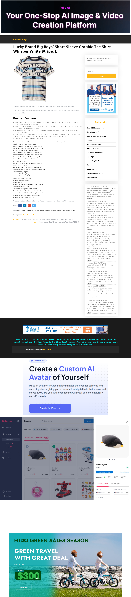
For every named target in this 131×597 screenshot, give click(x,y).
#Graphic (30, 211)
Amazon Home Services (21, 180)
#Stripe (59, 211)
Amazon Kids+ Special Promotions (25, 189)
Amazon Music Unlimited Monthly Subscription (29, 193)
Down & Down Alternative (96, 136)
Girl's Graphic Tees (94, 144)
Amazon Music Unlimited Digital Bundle (26, 195)
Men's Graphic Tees (94, 161)
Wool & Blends (92, 177)
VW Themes (47, 349)
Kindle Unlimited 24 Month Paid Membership (28, 148)
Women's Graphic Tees (95, 173)
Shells (89, 165)
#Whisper (66, 211)
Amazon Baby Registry (21, 172)
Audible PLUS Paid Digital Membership (26, 150)
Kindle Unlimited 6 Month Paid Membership (27, 167)
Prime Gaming (18, 182)
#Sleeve (53, 211)
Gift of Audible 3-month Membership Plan (27, 153)
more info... (90, 199)
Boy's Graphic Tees (30, 215)
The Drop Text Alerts (20, 165)
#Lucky (36, 211)
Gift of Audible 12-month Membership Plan (27, 146)
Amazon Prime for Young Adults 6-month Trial (29, 170)
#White (73, 211)
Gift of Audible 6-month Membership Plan (27, 155)
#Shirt (42, 211)
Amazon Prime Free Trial (21, 176)
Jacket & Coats (93, 148)
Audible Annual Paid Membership (24, 144)
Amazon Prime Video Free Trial (23, 197)
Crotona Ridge (20, 39)
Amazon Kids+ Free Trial (21, 187)
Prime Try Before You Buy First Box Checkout (28, 191)
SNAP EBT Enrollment (20, 161)
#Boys (18, 211)
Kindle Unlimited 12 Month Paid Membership (28, 159)
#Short (47, 211)
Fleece (89, 140)
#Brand (23, 211)
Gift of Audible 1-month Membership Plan (27, 157)
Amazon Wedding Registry (22, 174)
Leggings (90, 157)
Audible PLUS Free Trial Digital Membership (27, 163)
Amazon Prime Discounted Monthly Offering (28, 184)
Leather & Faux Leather (95, 153)
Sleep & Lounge (92, 169)
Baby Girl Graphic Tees (95, 128)
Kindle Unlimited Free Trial (22, 178)
